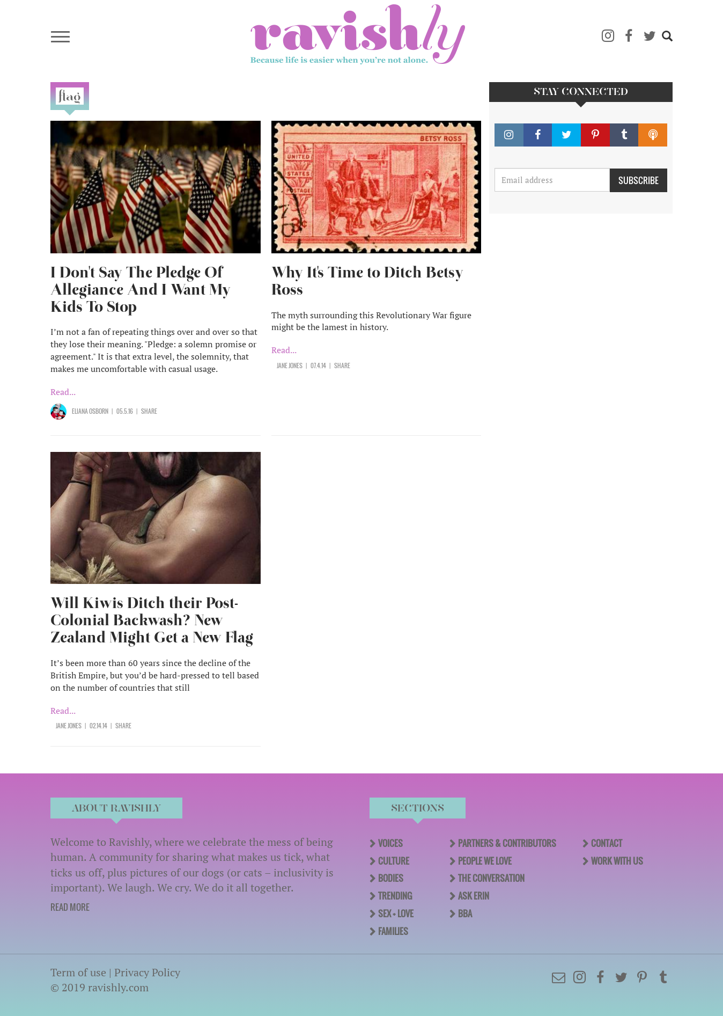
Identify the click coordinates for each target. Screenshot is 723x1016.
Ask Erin (473, 895)
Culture (393, 860)
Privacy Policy (147, 972)
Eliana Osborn (90, 411)
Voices (390, 843)
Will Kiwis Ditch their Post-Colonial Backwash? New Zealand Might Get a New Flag (151, 620)
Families (393, 931)
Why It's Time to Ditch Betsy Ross (367, 281)
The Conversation (491, 878)
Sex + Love (396, 913)
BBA (465, 913)
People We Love (485, 860)
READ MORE (70, 907)
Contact (606, 843)
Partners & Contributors (507, 843)
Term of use (78, 972)
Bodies (390, 878)
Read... (63, 392)
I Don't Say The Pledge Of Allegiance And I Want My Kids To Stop (140, 289)
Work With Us (617, 860)
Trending (395, 895)
